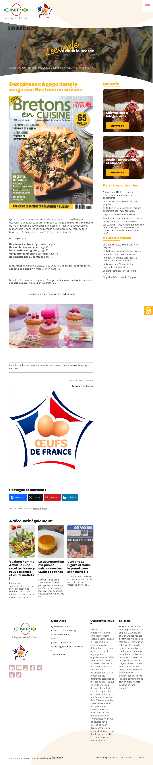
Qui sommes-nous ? (61, 626)
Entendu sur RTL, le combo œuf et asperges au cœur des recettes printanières (120, 195)
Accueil (12, 67)
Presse (54, 638)
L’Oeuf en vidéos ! (60, 634)
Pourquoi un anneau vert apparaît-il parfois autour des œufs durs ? (121, 259)
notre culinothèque (46, 282)
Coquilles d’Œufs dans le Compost (120, 277)
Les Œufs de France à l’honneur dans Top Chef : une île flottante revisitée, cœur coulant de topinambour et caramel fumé (123, 229)
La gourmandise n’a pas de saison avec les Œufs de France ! (51, 568)
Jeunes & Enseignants (62, 642)
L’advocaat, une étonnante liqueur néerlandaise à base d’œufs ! (120, 265)
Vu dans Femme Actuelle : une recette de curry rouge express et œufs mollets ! (22, 570)
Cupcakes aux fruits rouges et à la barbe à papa (51, 293)
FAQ (53, 650)
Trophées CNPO (59, 654)
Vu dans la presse (27, 67)
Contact (140, 757)
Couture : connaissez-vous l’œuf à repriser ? (119, 272)
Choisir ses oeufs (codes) (63, 630)
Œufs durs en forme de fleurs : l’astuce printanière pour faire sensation (122, 209)
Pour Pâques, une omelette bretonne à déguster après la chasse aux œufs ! (122, 219)
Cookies (123, 757)
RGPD (115, 757)
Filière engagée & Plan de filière (67, 646)
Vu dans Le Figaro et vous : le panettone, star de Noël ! (79, 566)
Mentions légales (103, 757)
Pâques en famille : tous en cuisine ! (120, 214)
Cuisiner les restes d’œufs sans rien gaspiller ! (120, 203)
